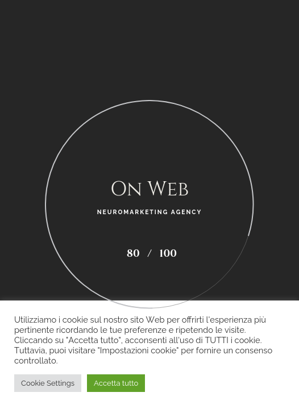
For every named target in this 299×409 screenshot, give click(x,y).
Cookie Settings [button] (47, 383)
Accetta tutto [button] (116, 383)
